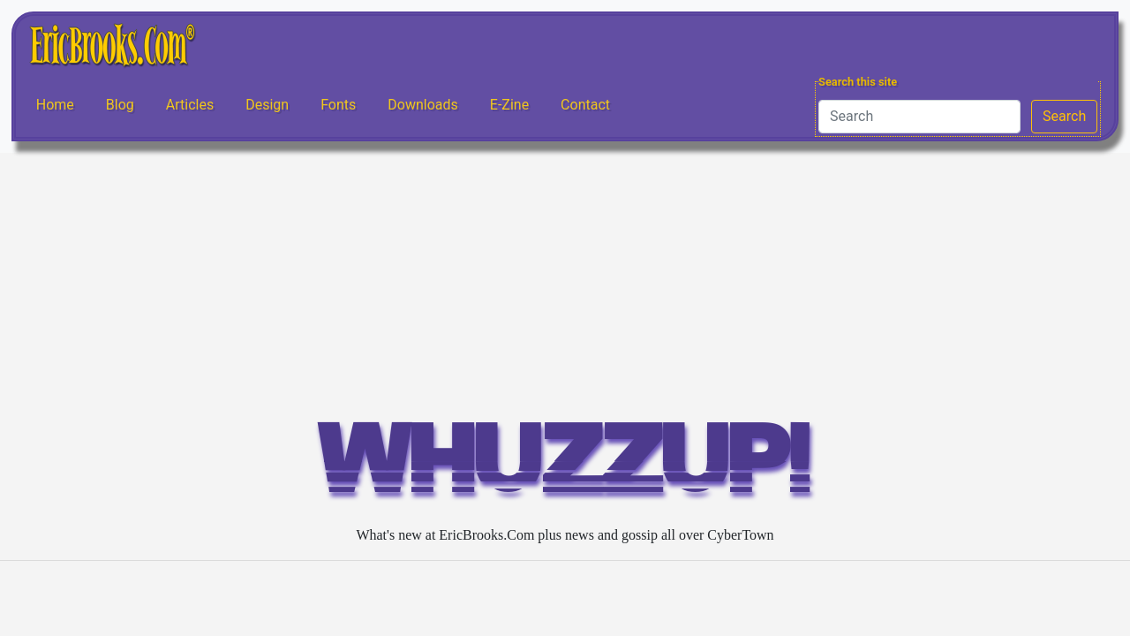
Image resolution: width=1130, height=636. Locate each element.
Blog (120, 104)
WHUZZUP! (565, 467)
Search (1064, 116)
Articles (190, 104)
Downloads (422, 104)
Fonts (338, 104)
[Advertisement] (565, 285)
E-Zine (509, 104)
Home (55, 104)
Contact (585, 104)
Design (267, 104)
